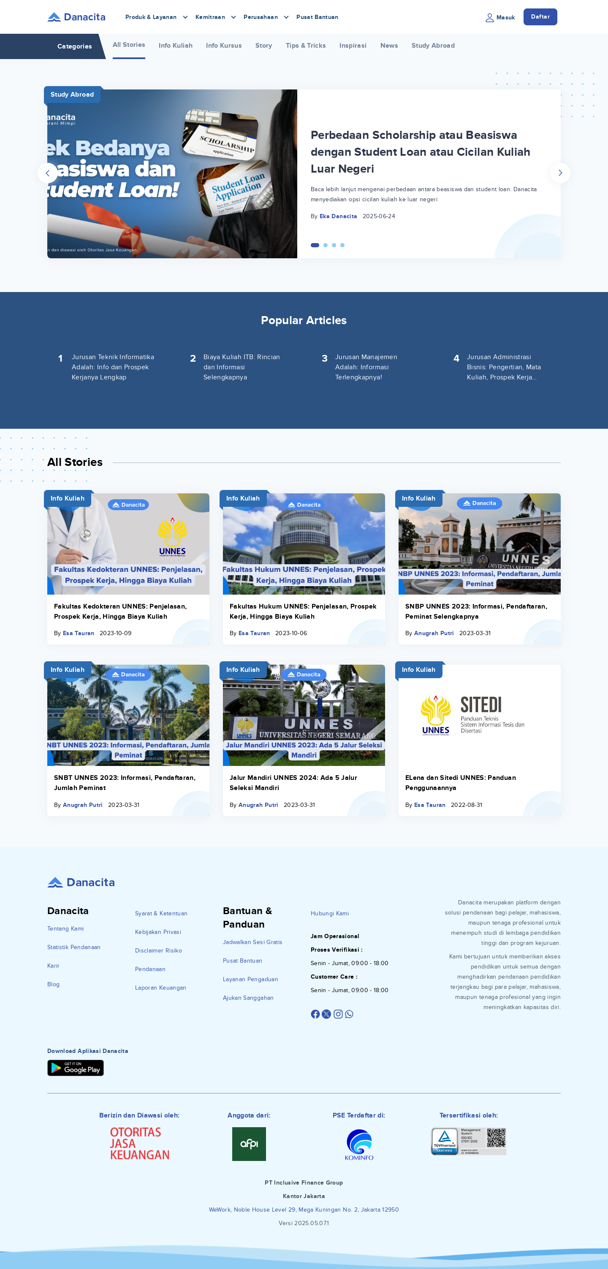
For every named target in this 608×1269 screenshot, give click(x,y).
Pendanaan (150, 969)
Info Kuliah (176, 45)
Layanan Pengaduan (250, 979)
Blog (53, 984)
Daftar (540, 16)
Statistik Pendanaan (74, 947)
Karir (53, 965)
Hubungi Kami (330, 913)
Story (263, 45)
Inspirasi (352, 45)
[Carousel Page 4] (342, 245)
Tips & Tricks (306, 45)
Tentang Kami (65, 928)
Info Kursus (224, 45)
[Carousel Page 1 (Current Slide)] (315, 245)
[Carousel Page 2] (325, 245)
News (389, 45)
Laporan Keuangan (161, 987)
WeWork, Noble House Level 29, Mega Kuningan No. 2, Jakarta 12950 (304, 1209)
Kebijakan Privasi (158, 932)
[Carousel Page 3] (334, 245)
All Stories (129, 45)
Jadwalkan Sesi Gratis (252, 942)
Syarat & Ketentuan (161, 913)
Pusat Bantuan (317, 17)
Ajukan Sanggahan (248, 997)
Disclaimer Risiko (158, 950)
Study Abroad (433, 45)
